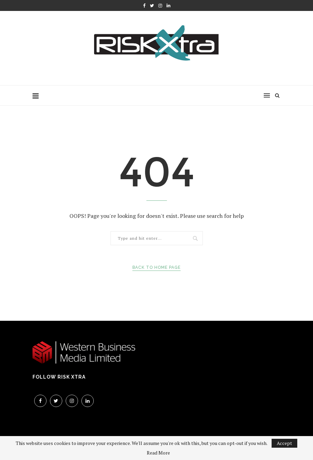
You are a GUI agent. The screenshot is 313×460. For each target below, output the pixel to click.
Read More (158, 452)
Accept (284, 443)
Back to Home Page (156, 267)
